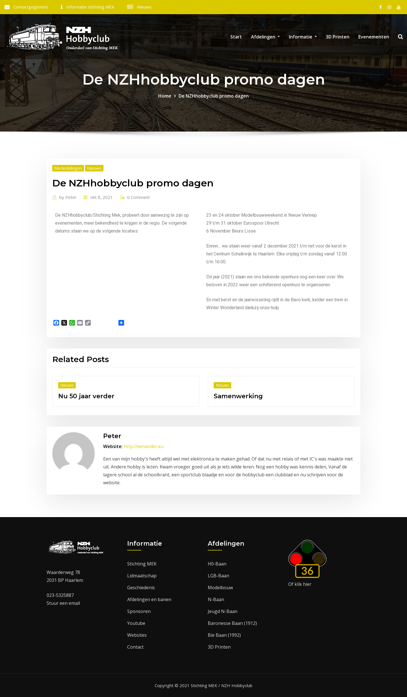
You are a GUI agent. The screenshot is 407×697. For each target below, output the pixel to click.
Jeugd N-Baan (222, 611)
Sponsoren (139, 611)
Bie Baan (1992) (224, 635)
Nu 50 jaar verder (86, 396)
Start (236, 37)
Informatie (303, 37)
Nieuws (144, 7)
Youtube (136, 623)
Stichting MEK (142, 564)
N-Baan (216, 599)
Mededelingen (68, 168)
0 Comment (138, 197)
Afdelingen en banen (149, 599)
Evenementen (373, 37)
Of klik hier (299, 584)
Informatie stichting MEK (90, 7)
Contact (135, 647)
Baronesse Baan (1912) (232, 623)
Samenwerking (238, 396)
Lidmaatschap (142, 576)
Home (164, 96)
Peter (68, 197)
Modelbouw (220, 587)
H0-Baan (217, 564)
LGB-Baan (218, 576)
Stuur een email (63, 603)
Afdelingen (265, 37)
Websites (137, 635)
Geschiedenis (141, 587)
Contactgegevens (31, 7)
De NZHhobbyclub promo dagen (214, 96)
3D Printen (337, 37)
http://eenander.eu (144, 446)
